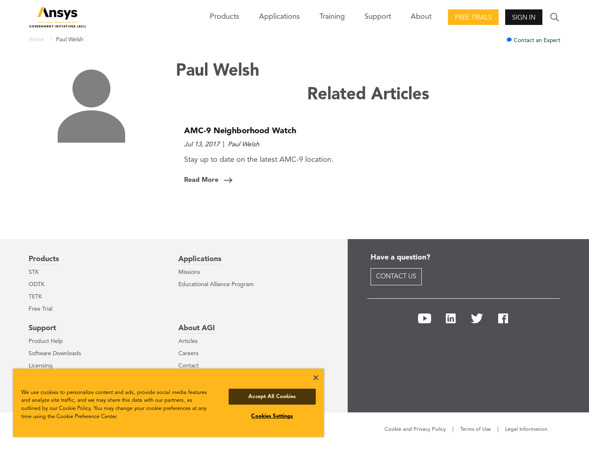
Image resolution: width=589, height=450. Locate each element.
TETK (35, 297)
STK (34, 272)
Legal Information (526, 429)
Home (37, 40)
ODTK (37, 284)
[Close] (315, 377)
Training (332, 16)
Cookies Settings (272, 416)
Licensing (41, 366)
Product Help (46, 341)
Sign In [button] (523, 18)
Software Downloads (55, 353)
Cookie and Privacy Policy (415, 429)
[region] (168, 403)
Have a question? (400, 257)
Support (42, 328)
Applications (279, 16)
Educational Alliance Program (216, 284)
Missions (189, 272)
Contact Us (396, 276)
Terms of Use (475, 429)
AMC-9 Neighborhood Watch (240, 131)
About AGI (196, 328)
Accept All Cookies (272, 396)
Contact (188, 366)
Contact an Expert (537, 40)
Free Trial (40, 309)
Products (44, 259)
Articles (188, 341)
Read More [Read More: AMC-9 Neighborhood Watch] (201, 180)
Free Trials (473, 18)
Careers (188, 353)
